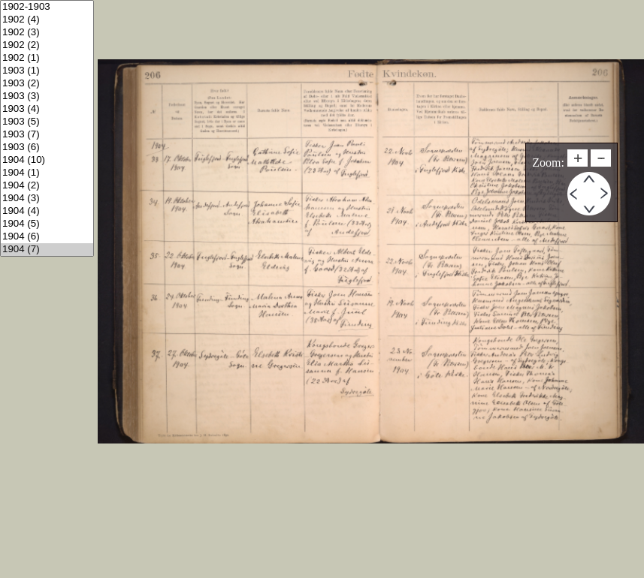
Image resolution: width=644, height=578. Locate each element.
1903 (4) (47, 109)
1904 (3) (47, 198)
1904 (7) (47, 249)
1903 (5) (47, 122)
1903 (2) (47, 83)
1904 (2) (47, 185)
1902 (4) (47, 20)
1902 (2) (47, 45)
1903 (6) (47, 147)
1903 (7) (47, 134)
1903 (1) (47, 71)
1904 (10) (47, 160)
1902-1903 (47, 7)
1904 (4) (47, 211)
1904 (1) (47, 173)
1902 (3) (47, 32)
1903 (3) (47, 96)
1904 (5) (47, 224)
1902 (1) (47, 58)
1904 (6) (47, 236)
